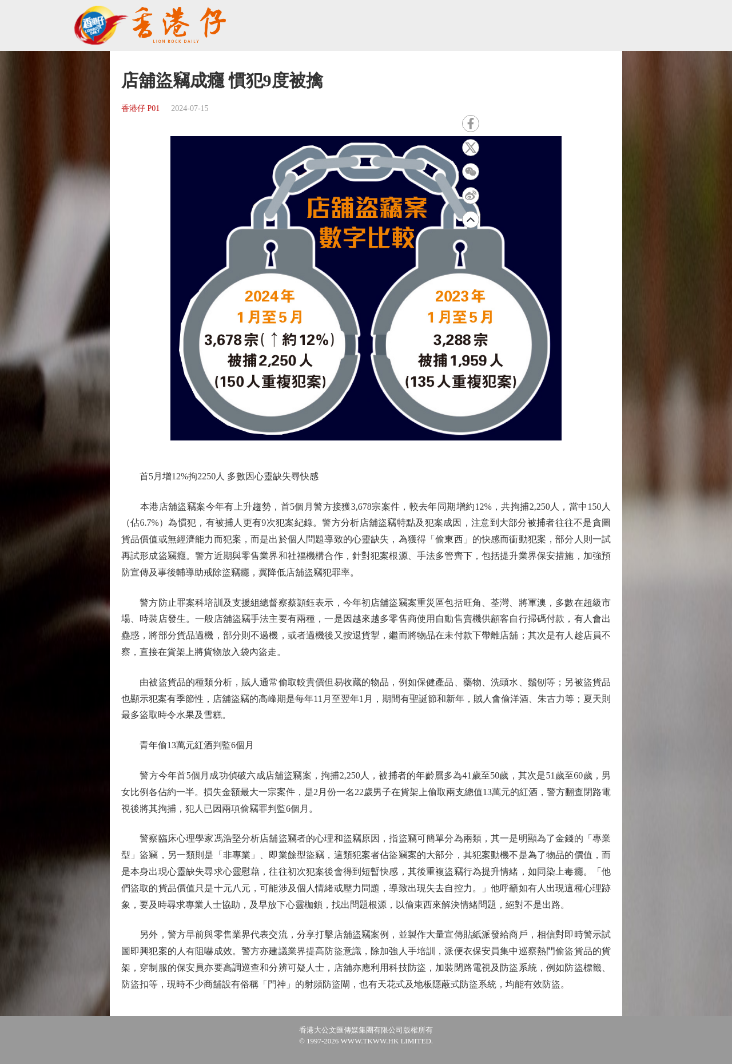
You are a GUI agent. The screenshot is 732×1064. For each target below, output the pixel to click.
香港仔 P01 (140, 108)
